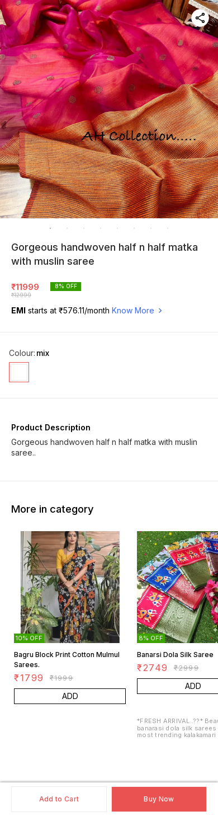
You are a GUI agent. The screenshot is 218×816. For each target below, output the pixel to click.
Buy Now (159, 799)
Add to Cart (59, 799)
